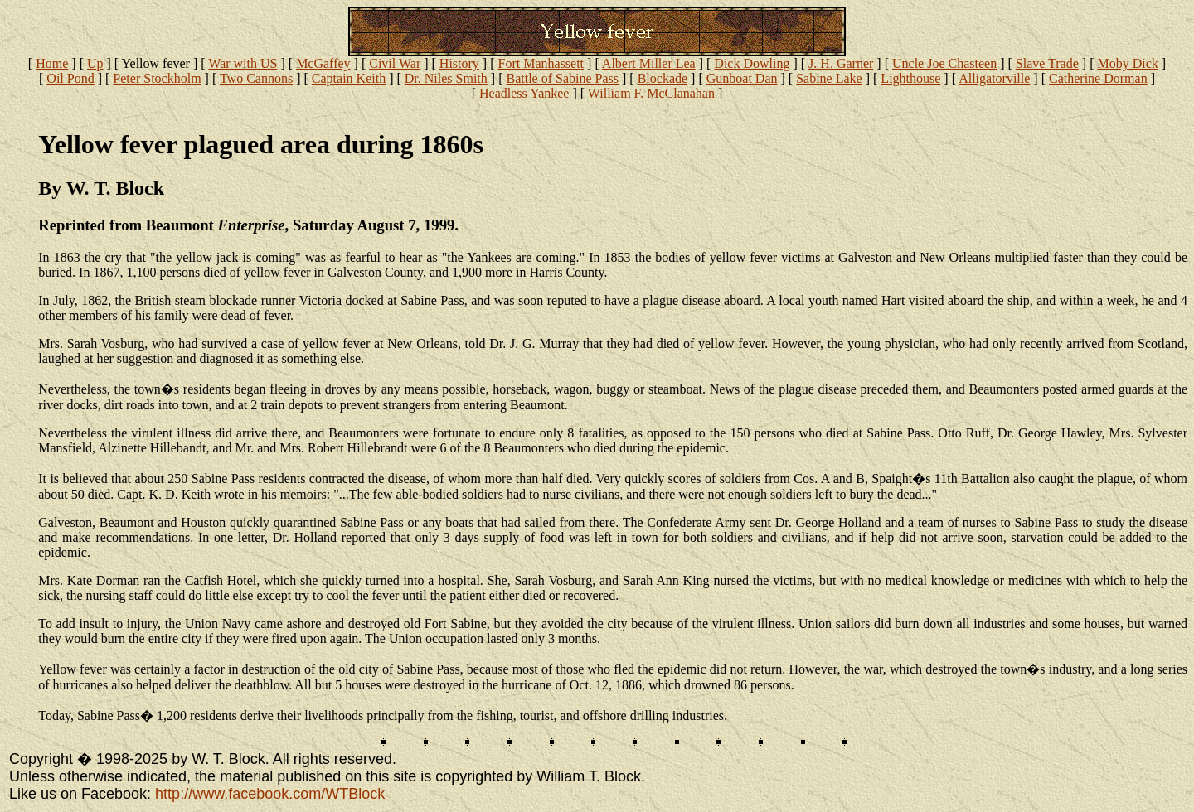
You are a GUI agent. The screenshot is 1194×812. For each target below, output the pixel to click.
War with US (242, 63)
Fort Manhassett (541, 63)
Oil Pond (70, 78)
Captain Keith (349, 78)
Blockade (662, 78)
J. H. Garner (840, 63)
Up (95, 63)
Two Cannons (256, 78)
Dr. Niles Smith (446, 78)
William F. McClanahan (651, 93)
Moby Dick (1127, 63)
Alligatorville (994, 78)
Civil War (394, 63)
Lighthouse (910, 78)
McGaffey (323, 63)
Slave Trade (1047, 63)
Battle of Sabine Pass (562, 78)
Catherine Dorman (1098, 78)
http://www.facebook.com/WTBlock (270, 793)
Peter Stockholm (157, 78)
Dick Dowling (751, 63)
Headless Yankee (524, 93)
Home (52, 63)
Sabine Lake (829, 78)
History (459, 63)
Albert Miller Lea (649, 63)
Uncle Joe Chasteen (944, 63)
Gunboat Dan (742, 78)
